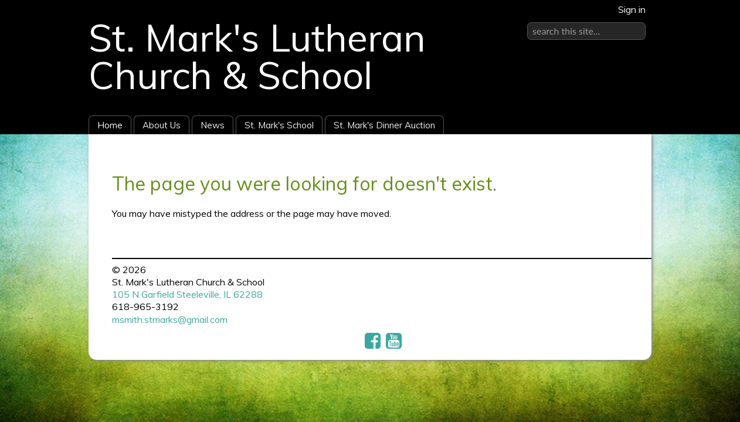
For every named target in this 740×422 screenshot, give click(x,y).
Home (110, 125)
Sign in (632, 9)
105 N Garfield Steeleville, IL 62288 (187, 294)
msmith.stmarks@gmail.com (170, 319)
